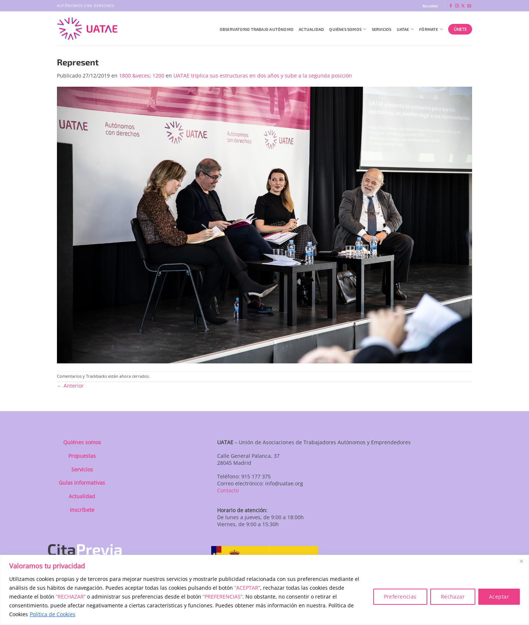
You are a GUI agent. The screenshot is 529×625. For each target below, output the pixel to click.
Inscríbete (82, 509)
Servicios (382, 29)
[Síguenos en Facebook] (451, 6)
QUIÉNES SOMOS (347, 29)
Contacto (228, 490)
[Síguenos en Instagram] (457, 6)
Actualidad (311, 29)
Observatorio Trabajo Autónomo (257, 29)
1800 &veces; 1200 (141, 75)
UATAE (405, 29)
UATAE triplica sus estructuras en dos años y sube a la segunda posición (262, 75)
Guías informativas (82, 482)
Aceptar (499, 596)
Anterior (70, 385)
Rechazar (453, 596)
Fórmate (431, 29)
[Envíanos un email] (469, 6)
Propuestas (82, 455)
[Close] (521, 561)
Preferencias (400, 596)
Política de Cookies (52, 614)
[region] (264, 590)
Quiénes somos (82, 442)
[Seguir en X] (463, 6)
